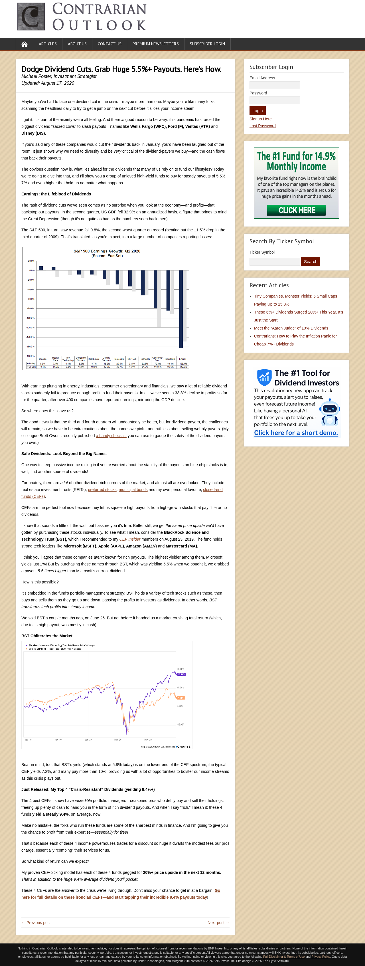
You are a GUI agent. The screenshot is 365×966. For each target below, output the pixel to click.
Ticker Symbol (262, 252)
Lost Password (263, 126)
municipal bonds (133, 489)
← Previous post (36, 922)
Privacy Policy (320, 956)
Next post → (219, 922)
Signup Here (261, 119)
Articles (48, 44)
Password (258, 93)
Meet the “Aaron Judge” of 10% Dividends (291, 328)
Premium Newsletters (156, 44)
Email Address (262, 78)
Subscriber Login (207, 44)
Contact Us (109, 44)
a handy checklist (111, 435)
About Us (77, 44)
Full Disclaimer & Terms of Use (284, 956)
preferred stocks (102, 489)
